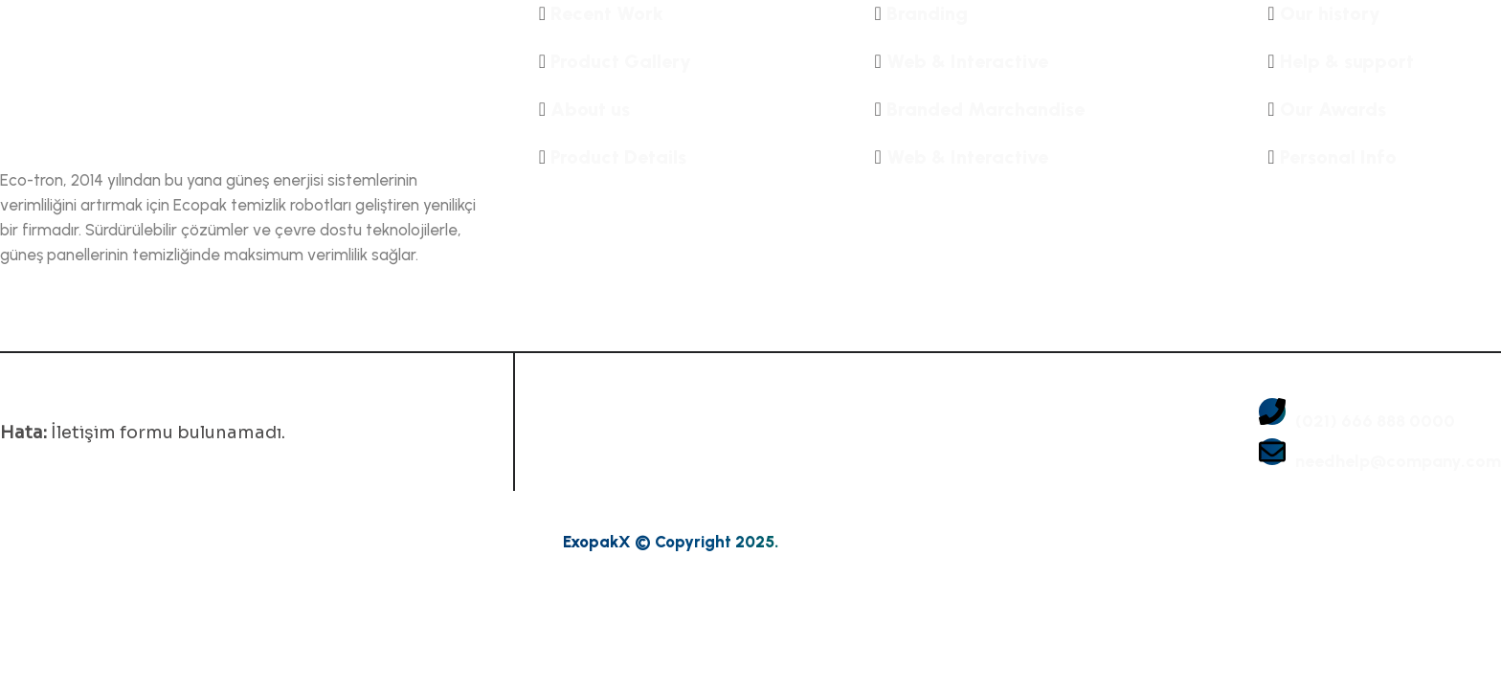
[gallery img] (647, 423)
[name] (241, 74)
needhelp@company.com (1398, 462)
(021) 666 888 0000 (1375, 421)
